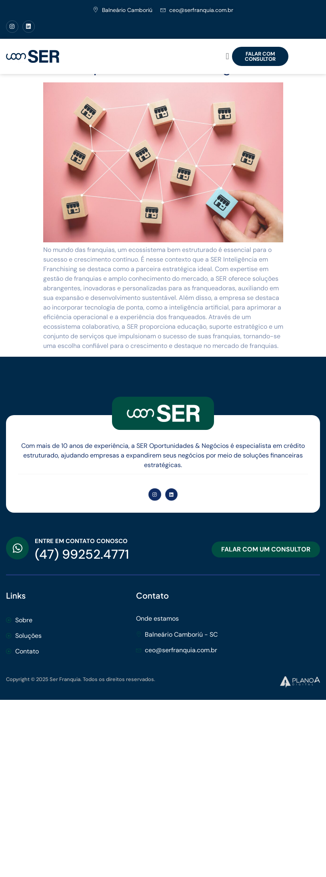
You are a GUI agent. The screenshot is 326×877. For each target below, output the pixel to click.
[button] (227, 56)
